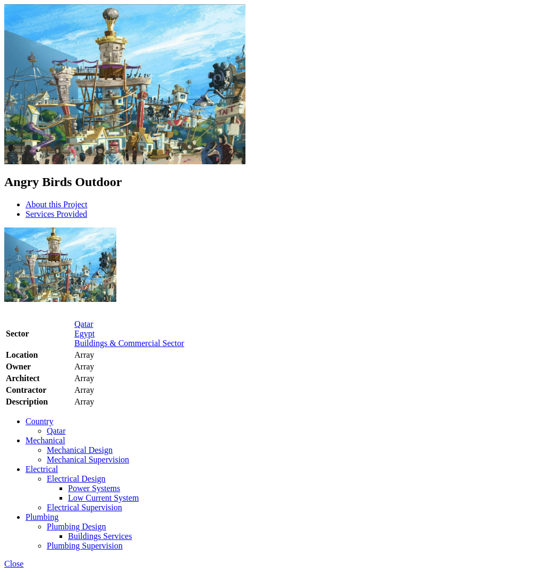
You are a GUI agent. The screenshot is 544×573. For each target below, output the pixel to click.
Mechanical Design (80, 449)
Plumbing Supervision (85, 545)
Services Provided (56, 213)
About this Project (56, 204)
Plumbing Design (76, 526)
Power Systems (94, 488)
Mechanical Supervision (88, 459)
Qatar (84, 323)
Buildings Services (100, 536)
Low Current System (103, 497)
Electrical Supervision (84, 507)
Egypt (84, 333)
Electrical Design (76, 478)
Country (39, 421)
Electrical (42, 469)
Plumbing (42, 516)
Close (13, 563)
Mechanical (45, 440)
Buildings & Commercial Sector (129, 343)
